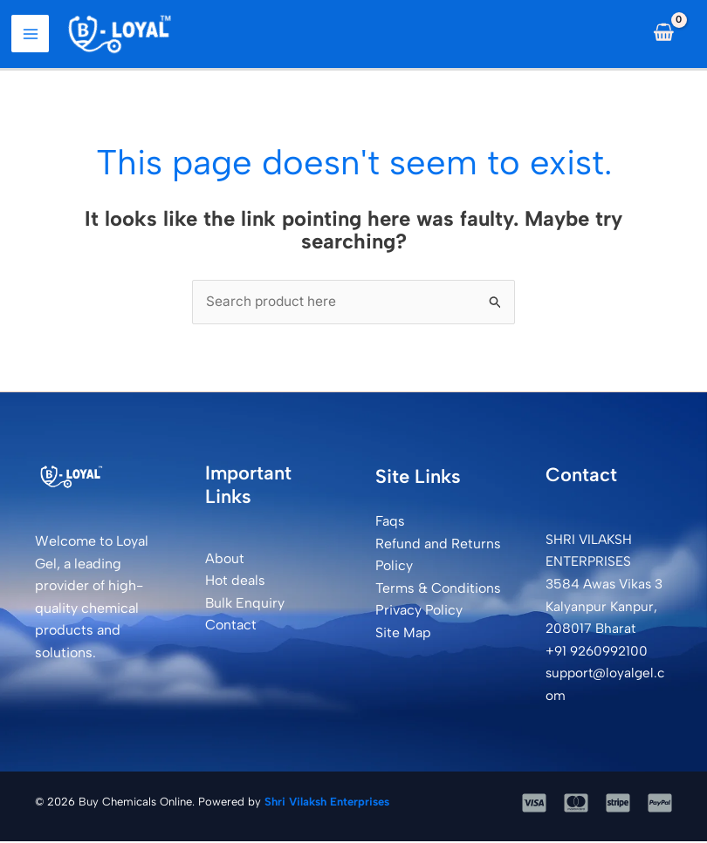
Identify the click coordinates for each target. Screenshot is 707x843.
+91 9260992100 (600, 652)
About (224, 560)
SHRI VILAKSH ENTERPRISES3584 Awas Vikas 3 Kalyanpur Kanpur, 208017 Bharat (607, 585)
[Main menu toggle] (33, 35)
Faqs (390, 523)
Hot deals (235, 582)
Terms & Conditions (438, 589)
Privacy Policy (419, 612)
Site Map (403, 635)
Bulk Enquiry (245, 604)
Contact (231, 627)
